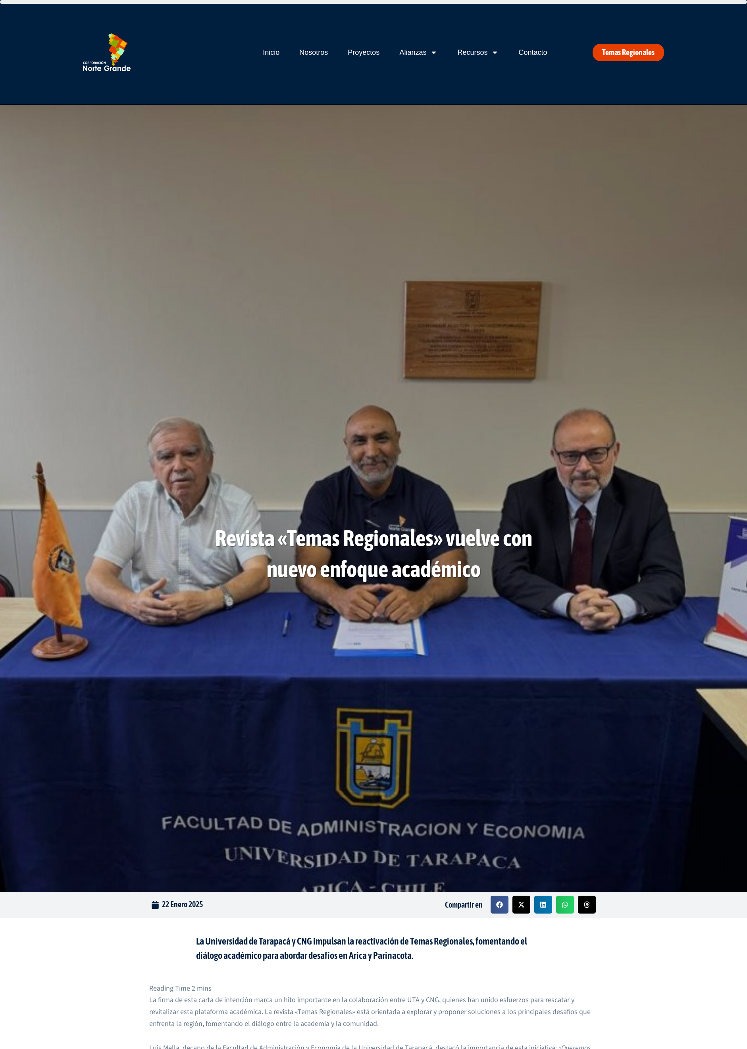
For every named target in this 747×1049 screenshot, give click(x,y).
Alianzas (418, 52)
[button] (499, 905)
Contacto (532, 52)
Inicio (271, 52)
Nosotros (313, 52)
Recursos (478, 52)
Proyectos (363, 52)
